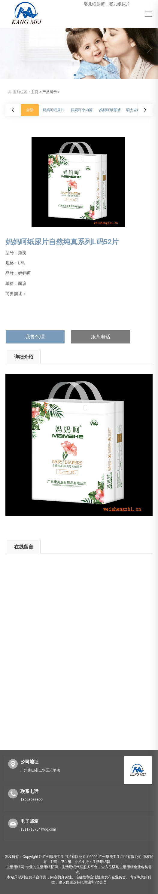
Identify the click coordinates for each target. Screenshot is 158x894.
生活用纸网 (102, 862)
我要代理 (35, 336)
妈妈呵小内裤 (82, 110)
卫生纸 (66, 862)
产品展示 (49, 92)
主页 (34, 92)
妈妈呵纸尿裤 (110, 110)
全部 (29, 110)
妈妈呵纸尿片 (53, 110)
